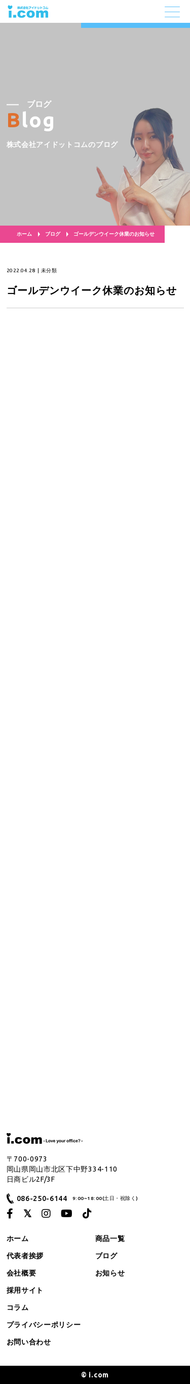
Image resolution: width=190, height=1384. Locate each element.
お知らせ (110, 1273)
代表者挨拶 (25, 1256)
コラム (18, 1307)
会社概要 (21, 1273)
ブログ (52, 234)
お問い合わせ (29, 1342)
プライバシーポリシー (44, 1325)
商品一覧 (110, 1238)
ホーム (24, 234)
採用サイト (25, 1290)
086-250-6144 (42, 1198)
